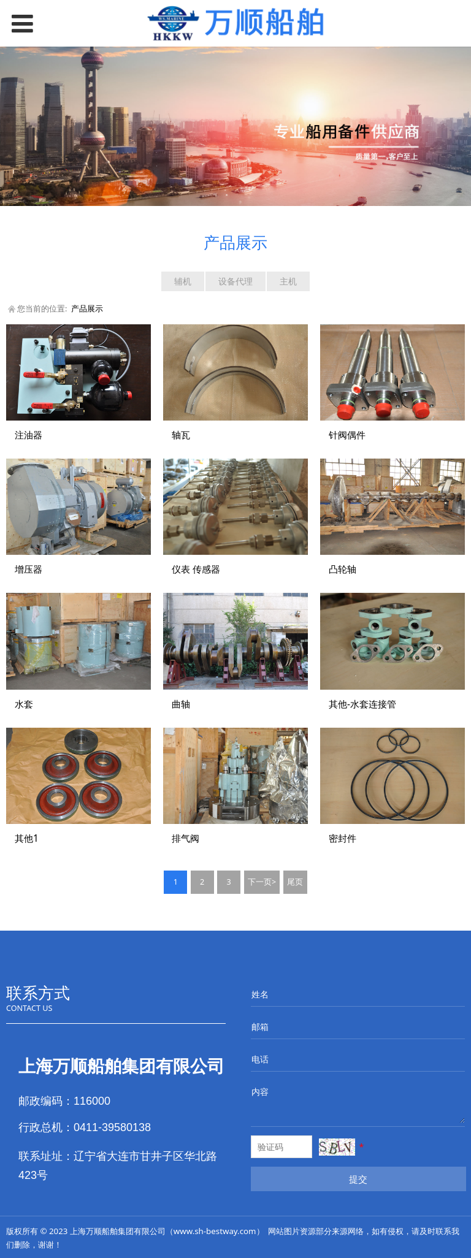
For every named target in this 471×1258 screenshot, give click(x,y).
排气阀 (185, 838)
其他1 (27, 838)
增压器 (28, 569)
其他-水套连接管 (362, 704)
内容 (260, 1091)
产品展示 (87, 308)
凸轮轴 (342, 569)
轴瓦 (181, 435)
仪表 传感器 (196, 569)
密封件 (342, 838)
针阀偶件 (347, 435)
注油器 (28, 435)
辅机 (182, 281)
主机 (288, 281)
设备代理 (235, 281)
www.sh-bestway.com (215, 1231)
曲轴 (181, 704)
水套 (24, 704)
